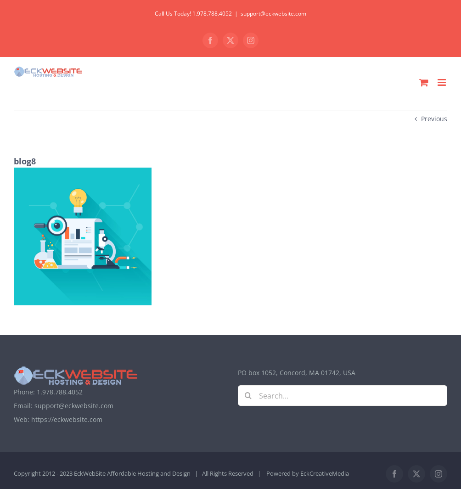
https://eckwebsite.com (66, 419)
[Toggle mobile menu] (442, 82)
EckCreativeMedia (324, 473)
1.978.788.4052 (60, 392)
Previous (434, 118)
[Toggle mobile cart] (423, 82)
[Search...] (342, 395)
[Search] (248, 395)
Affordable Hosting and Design (149, 473)
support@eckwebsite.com (273, 13)
